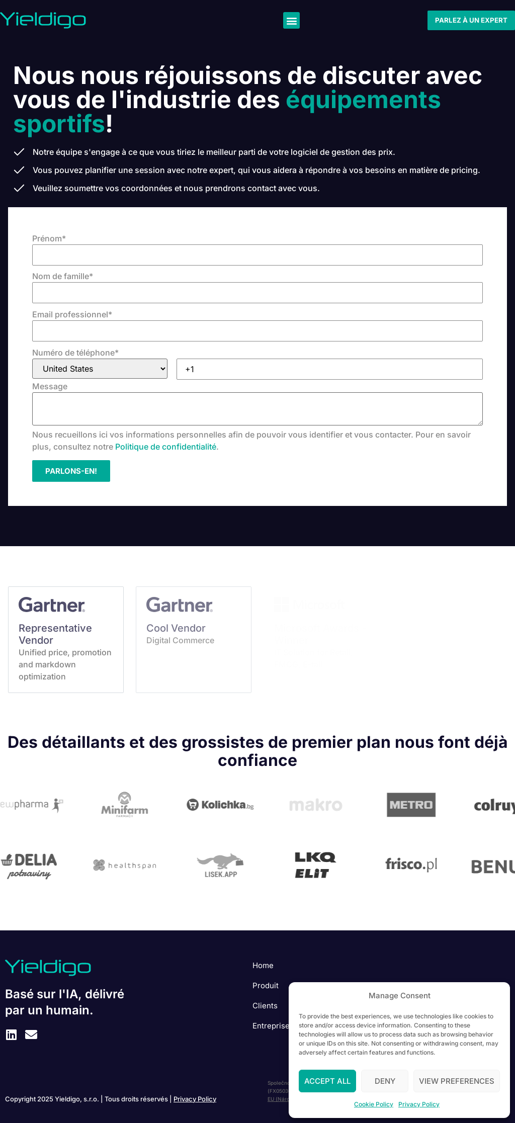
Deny (385, 1081)
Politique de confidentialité (165, 447)
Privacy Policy (419, 1104)
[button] (291, 20)
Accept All (327, 1081)
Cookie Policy (373, 1104)
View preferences (456, 1081)
